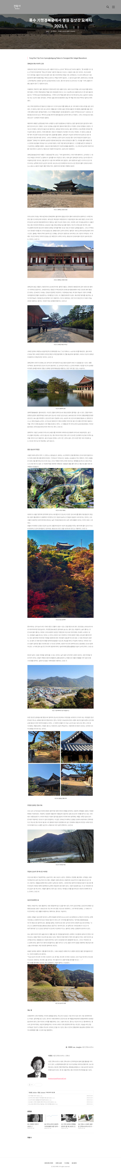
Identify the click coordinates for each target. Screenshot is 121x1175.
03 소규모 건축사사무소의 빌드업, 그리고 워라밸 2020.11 (42, 1104)
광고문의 (74, 1163)
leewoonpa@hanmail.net (57, 1078)
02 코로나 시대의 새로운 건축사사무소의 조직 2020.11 (41, 1102)
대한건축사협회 (48, 1163)
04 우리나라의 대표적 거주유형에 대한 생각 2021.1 (40, 1098)
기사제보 (66, 1163)
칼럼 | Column (41, 1092)
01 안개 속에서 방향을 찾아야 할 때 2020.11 (39, 1100)
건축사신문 (59, 1163)
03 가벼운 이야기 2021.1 (34, 1096)
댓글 (29, 1137)
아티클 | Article (33, 1092)
